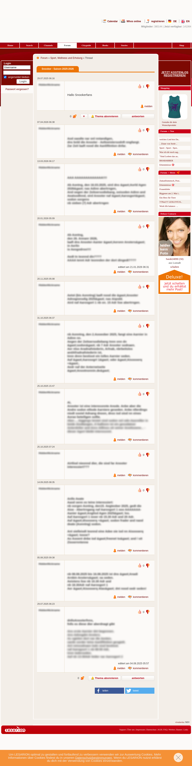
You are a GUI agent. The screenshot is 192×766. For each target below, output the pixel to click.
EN (188, 21)
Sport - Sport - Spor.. (168, 148)
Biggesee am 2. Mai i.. (169, 193)
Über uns (130, 730)
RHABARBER (166, 160)
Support (122, 730)
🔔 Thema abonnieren (104, 116)
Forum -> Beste (167, 172)
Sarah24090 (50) (174, 258)
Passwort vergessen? (17, 89)
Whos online (134, 21)
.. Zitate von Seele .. (168, 143)
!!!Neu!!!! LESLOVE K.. (170, 202)
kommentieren (140, 154)
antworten (138, 116)
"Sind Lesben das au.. (169, 156)
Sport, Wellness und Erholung (66, 58)
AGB (160, 730)
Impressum (140, 730)
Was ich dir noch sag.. (169, 152)
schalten (174, 266)
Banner (179, 730)
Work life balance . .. (168, 206)
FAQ (165, 730)
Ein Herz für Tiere (167, 197)
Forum (67, 45)
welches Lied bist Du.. (169, 139)
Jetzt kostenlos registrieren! (174, 74)
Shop (181, 45)
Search (29, 45)
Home (10, 45)
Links (186, 730)
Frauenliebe (164, 189)
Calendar (112, 21)
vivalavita (184, 722)
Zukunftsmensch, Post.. (169, 180)
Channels (48, 45)
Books (105, 45)
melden (148, 106)
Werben (172, 730)
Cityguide (86, 45)
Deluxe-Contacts (168, 213)
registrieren (158, 21)
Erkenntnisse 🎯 (166, 165)
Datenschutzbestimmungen (93, 757)
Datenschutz (151, 730)
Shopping (165, 88)
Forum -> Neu (167, 131)
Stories (124, 45)
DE (175, 21)
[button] (109, 691)
